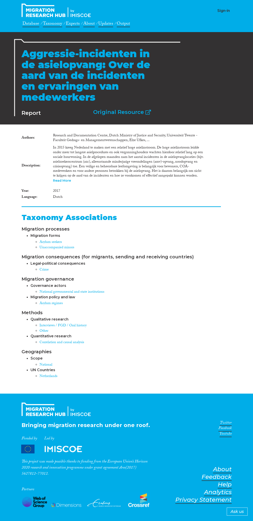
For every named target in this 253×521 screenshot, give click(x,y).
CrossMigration (57, 10)
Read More (62, 181)
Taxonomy (52, 24)
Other (44, 331)
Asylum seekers (51, 242)
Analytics (218, 492)
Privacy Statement (203, 499)
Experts (73, 24)
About (89, 24)
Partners (55, 449)
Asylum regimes (51, 304)
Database (30, 24)
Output (123, 24)
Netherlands (48, 376)
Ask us (237, 511)
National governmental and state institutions (72, 292)
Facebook (225, 429)
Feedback (217, 476)
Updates (105, 24)
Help (225, 484)
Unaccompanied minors (57, 248)
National (46, 365)
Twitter (226, 423)
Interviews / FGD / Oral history (63, 326)
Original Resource (122, 112)
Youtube (226, 434)
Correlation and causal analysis (62, 343)
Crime (44, 270)
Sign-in (223, 11)
